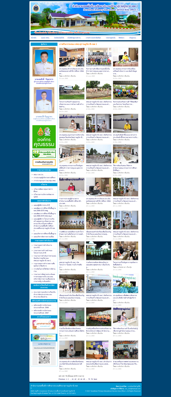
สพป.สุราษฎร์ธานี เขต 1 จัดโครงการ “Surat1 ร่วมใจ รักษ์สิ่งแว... (70, 264)
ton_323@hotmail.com (132, 389)
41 (73, 379)
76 (92, 379)
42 (75, 379)
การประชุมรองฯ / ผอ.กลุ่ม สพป (45, 180)
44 (81, 379)
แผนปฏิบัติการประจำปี (42, 205)
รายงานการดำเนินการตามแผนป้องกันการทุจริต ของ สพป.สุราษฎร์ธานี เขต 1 (45, 258)
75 (89, 379)
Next (95, 379)
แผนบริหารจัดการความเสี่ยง (44, 237)
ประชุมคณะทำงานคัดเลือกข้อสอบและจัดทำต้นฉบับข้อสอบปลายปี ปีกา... (71, 364)
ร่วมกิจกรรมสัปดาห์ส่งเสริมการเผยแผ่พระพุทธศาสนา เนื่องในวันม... (98, 264)
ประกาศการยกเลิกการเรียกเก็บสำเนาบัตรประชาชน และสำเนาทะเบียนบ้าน (45, 294)
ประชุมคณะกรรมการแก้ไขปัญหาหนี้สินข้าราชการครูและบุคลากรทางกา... (71, 168)
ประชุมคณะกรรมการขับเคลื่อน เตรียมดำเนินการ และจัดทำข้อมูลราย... (125, 71)
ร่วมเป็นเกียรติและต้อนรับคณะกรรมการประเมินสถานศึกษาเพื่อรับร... (71, 331)
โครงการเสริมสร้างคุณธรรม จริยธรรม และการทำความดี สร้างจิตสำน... (71, 104)
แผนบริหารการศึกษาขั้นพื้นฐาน (45, 234)
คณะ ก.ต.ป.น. (39, 174)
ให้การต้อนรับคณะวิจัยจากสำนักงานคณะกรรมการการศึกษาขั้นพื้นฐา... (125, 168)
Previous (62, 379)
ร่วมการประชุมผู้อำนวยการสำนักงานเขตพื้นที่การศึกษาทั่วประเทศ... (70, 201)
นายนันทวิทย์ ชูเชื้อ (134, 386)
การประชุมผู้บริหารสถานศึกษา (45, 177)
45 (84, 379)
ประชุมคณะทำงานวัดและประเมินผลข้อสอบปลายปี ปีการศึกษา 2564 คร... (71, 71)
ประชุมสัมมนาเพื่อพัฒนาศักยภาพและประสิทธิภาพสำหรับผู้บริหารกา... (125, 297)
